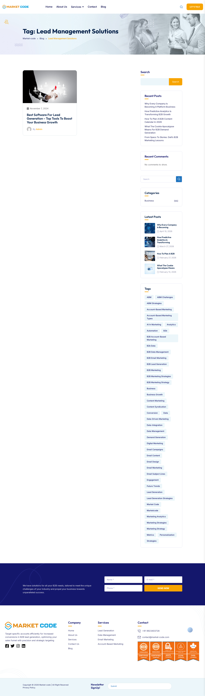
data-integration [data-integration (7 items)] (154, 425)
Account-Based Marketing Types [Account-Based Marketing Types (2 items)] (159, 317)
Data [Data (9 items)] (165, 413)
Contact (92, 6)
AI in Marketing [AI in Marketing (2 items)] (154, 324)
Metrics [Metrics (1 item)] (150, 535)
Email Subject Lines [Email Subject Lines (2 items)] (156, 474)
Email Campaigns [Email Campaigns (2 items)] (155, 449)
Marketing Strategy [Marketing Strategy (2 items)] (156, 528)
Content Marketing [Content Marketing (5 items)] (155, 400)
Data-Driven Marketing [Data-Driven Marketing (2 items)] (158, 419)
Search (145, 72)
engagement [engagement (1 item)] (153, 480)
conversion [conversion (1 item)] (152, 413)
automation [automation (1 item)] (152, 330)
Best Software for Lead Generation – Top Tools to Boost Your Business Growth (49, 118)
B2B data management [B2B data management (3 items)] (158, 352)
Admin (39, 129)
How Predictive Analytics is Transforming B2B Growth (158, 113)
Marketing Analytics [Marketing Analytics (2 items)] (156, 516)
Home (48, 6)
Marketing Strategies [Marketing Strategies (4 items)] (157, 522)
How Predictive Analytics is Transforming (164, 240)
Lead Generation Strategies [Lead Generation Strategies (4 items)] (160, 498)
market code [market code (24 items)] (153, 504)
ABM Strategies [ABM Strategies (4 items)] (154, 303)
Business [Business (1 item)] (151, 388)
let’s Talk (195, 7)
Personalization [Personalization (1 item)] (167, 535)
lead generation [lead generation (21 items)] (154, 492)
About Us (61, 6)
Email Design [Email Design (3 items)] (153, 461)
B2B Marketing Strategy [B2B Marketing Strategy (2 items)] (158, 382)
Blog (103, 6)
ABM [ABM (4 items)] (149, 297)
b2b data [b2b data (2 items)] (151, 346)
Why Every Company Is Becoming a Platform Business (160, 105)
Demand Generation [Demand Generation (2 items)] (156, 437)
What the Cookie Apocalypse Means (166, 266)
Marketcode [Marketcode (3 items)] (152, 510)
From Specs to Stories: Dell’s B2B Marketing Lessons (161, 139)
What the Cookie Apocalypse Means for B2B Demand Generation (159, 129)
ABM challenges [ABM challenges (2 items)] (165, 297)
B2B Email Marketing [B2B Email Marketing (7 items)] (156, 358)
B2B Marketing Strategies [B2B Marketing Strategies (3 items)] (159, 376)
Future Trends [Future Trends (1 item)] (153, 486)
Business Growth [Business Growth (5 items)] (155, 394)
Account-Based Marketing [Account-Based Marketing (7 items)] (159, 309)
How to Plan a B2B (166, 253)
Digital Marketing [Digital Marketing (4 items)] (155, 443)
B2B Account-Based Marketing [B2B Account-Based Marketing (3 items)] (156, 338)
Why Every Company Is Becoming (167, 226)
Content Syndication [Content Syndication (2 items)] (156, 407)
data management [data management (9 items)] (155, 431)
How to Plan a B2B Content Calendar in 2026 (158, 120)
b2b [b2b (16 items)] (165, 330)
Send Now (163, 588)
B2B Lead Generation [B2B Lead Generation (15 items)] (157, 364)
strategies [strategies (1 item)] (151, 541)
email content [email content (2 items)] (153, 455)
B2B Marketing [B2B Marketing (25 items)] (154, 370)
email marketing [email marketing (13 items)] (154, 467)
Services (76, 6)
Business (149, 200)
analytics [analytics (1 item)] (171, 324)
